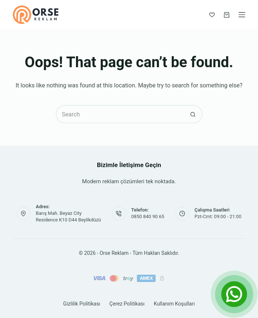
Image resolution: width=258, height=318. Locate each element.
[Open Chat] (234, 294)
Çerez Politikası (127, 304)
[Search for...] (120, 114)
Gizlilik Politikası (81, 304)
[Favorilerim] (212, 15)
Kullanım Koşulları (174, 304)
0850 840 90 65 (147, 216)
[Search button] (193, 114)
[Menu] (242, 14)
